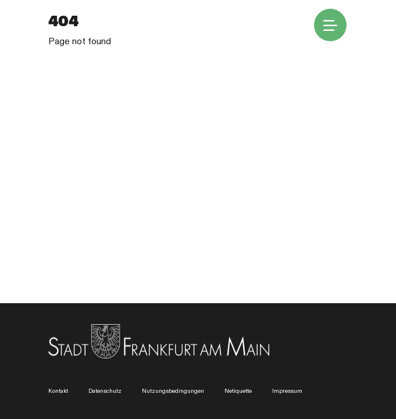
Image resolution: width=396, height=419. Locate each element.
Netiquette (238, 391)
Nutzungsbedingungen (173, 391)
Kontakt (58, 391)
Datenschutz (105, 391)
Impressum (287, 391)
